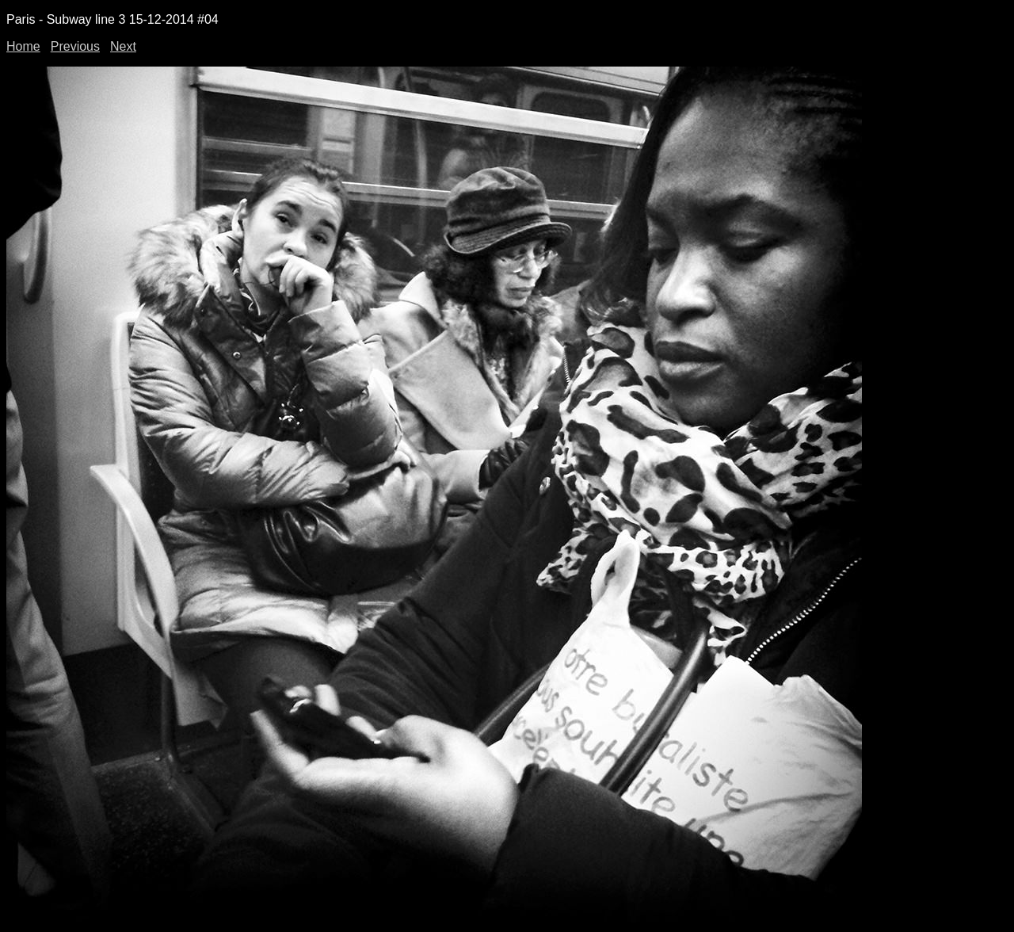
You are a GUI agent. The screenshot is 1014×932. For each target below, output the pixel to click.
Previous (75, 46)
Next (123, 46)
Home (23, 46)
